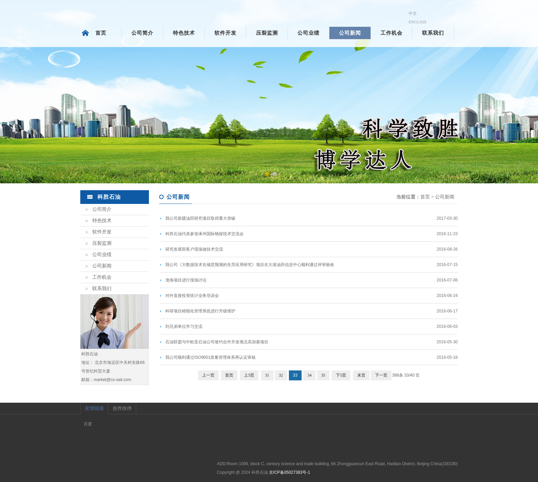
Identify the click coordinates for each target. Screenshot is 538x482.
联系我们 (433, 33)
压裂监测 (267, 33)
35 (323, 375)
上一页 (208, 375)
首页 (100, 33)
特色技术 (184, 33)
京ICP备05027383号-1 (289, 472)
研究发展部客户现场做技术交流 (194, 249)
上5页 (249, 375)
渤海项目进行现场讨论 (186, 280)
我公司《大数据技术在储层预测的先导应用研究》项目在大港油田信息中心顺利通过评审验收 (249, 264)
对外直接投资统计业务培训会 (192, 295)
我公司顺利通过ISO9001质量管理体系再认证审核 (210, 357)
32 (281, 375)
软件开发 (225, 33)
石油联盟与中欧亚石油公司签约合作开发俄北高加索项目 (216, 342)
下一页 (381, 375)
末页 (361, 375)
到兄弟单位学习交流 (183, 326)
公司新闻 (350, 33)
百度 (88, 424)
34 (309, 375)
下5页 (341, 375)
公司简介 (142, 33)
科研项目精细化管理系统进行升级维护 (200, 311)
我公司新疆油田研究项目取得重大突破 (200, 218)
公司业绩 (308, 33)
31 (267, 375)
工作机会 (391, 33)
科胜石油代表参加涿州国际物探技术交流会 (204, 233)
